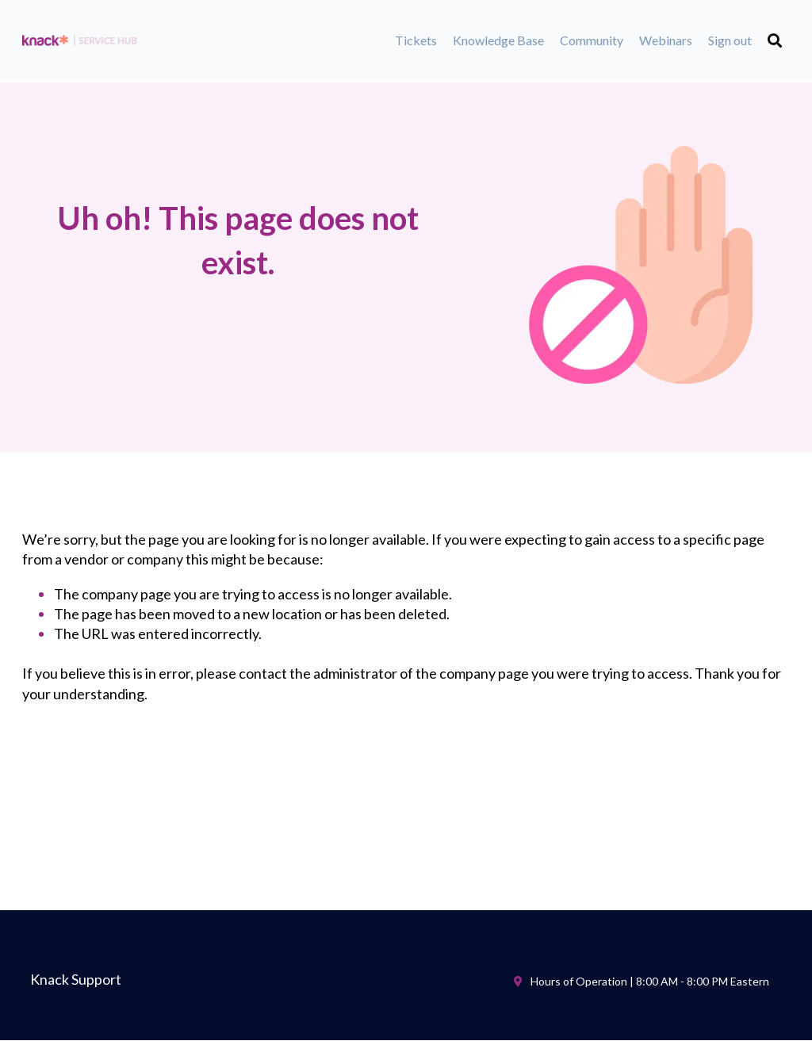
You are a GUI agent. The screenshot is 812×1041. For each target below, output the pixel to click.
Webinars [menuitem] (665, 40)
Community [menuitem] (591, 40)
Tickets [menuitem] (416, 40)
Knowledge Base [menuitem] (498, 40)
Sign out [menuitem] (730, 40)
